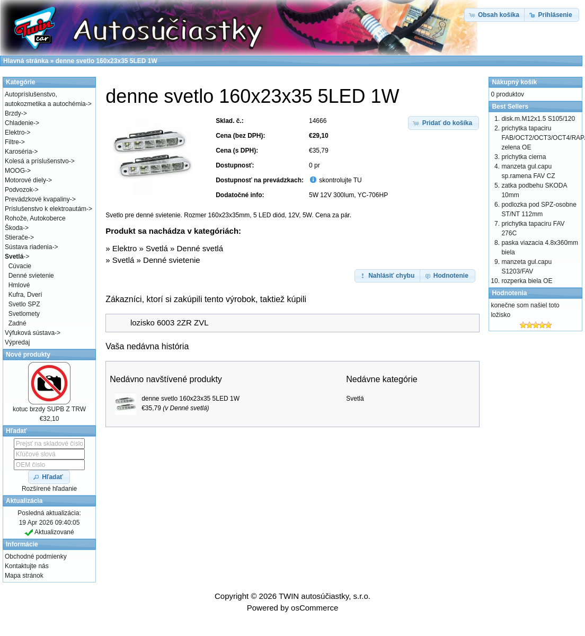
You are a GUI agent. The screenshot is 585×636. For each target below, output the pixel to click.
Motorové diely (25, 180)
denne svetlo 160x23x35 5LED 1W (190, 398)
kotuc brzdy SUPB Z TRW (49, 409)
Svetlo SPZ (24, 304)
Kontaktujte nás (27, 566)
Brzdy (13, 113)
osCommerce (314, 607)
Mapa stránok (24, 575)
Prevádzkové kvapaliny (37, 199)
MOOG (15, 170)
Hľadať (16, 431)
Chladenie (19, 123)
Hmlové (19, 285)
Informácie (22, 544)
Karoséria (18, 151)
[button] (443, 123)
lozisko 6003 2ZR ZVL (169, 322)
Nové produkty (28, 354)
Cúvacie (19, 266)
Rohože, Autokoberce (35, 218)
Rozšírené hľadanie (49, 488)
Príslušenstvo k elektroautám (45, 209)
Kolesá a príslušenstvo (37, 161)
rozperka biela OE (526, 281)
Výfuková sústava (30, 333)
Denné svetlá (199, 248)
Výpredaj (17, 342)
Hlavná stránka (25, 61)
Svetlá (157, 248)
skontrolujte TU (339, 180)
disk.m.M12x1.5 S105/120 (538, 118)
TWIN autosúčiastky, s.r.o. (324, 595)
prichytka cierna (523, 157)
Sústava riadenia (28, 247)
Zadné (17, 323)
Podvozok (19, 189)
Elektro (124, 248)
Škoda (14, 228)
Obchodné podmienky (36, 556)
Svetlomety (24, 313)
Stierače (16, 237)
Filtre (12, 142)
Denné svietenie (171, 259)
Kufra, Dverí (25, 294)
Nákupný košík (514, 82)
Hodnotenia (509, 293)
